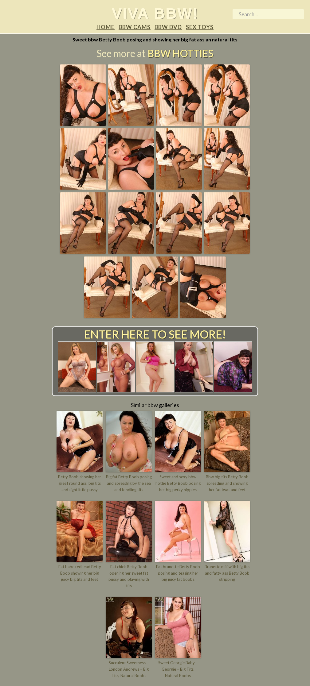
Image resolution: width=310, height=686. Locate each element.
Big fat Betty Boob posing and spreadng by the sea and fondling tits (129, 483)
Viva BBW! (155, 13)
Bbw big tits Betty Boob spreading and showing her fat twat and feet (227, 483)
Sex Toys (200, 27)
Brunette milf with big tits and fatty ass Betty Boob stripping (227, 573)
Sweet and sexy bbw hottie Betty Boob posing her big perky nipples (178, 483)
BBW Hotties (180, 53)
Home (105, 27)
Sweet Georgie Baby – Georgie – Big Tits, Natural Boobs (178, 669)
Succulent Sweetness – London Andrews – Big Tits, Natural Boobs (129, 669)
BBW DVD (168, 27)
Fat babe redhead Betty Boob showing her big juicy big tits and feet (79, 573)
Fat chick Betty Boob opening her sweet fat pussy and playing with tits (128, 576)
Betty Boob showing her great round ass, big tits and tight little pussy (79, 483)
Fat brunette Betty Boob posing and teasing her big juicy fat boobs (178, 573)
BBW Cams (135, 27)
